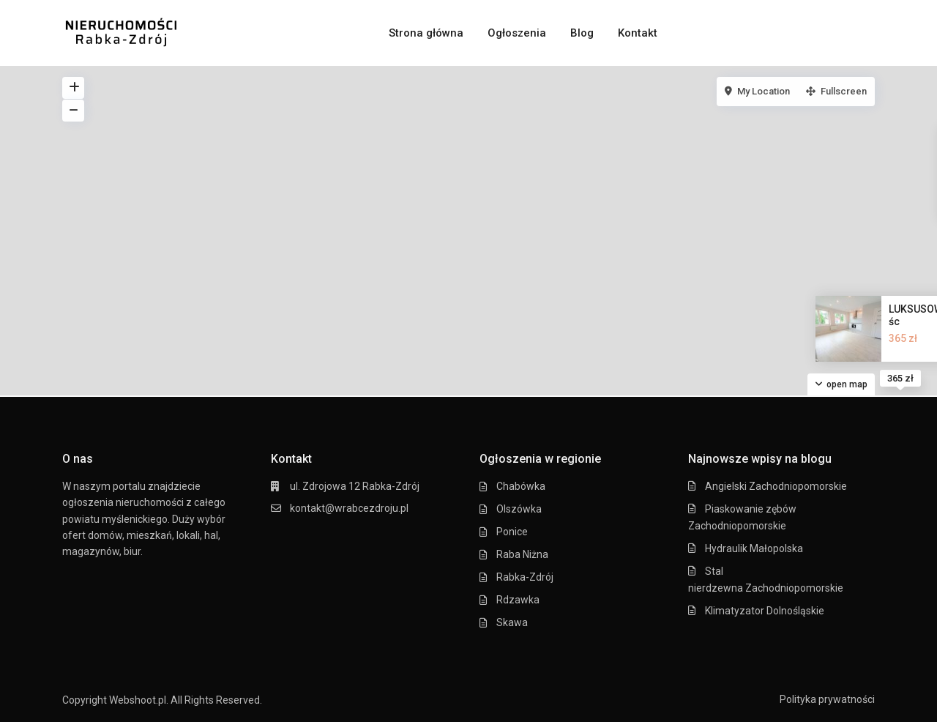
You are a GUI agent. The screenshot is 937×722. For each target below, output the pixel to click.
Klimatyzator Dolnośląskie (764, 611)
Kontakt (637, 33)
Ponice (512, 531)
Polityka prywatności (827, 699)
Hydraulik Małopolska (754, 548)
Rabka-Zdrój (524, 577)
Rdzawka (518, 600)
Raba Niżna (522, 554)
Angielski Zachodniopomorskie (776, 486)
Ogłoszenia (517, 33)
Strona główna (426, 33)
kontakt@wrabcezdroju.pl (349, 508)
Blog (582, 33)
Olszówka (519, 509)
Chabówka (520, 486)
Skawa (512, 622)
